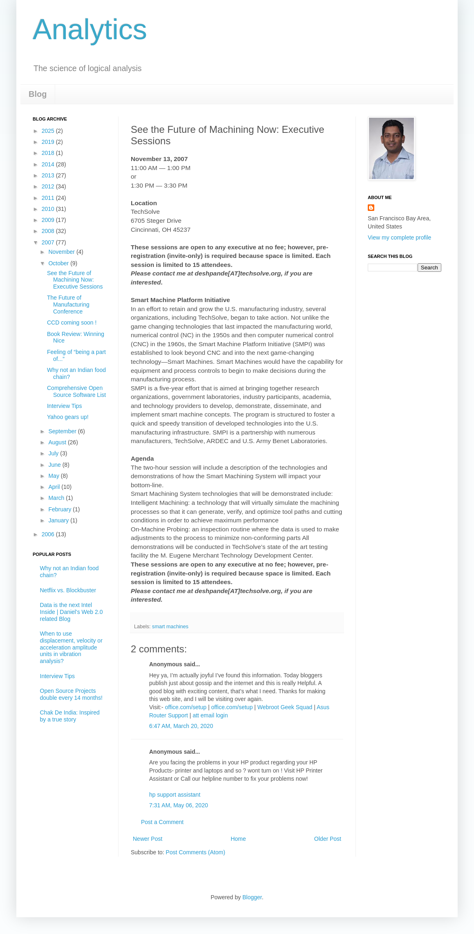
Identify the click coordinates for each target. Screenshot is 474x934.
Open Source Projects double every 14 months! (71, 694)
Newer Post (147, 838)
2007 (49, 242)
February (60, 509)
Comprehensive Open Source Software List (76, 391)
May (54, 476)
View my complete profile (399, 237)
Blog (38, 94)
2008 (49, 231)
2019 (49, 142)
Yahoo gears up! (68, 417)
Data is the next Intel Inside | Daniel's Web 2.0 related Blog (71, 612)
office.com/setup (186, 707)
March (57, 498)
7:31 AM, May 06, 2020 (178, 805)
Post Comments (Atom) (195, 852)
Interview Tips (64, 406)
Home (238, 838)
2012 (49, 186)
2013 (49, 175)
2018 (49, 153)
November (62, 252)
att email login (210, 715)
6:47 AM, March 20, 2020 (181, 726)
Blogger (252, 897)
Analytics (90, 29)
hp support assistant (174, 794)
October (59, 263)
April (54, 487)
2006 (49, 534)
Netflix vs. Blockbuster (68, 590)
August (57, 442)
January (59, 520)
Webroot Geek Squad (284, 707)
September (63, 431)
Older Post (327, 838)
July (54, 453)
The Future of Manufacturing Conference (68, 304)
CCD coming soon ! (71, 322)
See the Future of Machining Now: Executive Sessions (75, 280)
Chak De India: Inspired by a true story (70, 716)
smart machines (170, 626)
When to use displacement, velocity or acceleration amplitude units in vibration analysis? (71, 647)
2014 (49, 164)
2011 (49, 198)
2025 (49, 131)
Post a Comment (162, 822)
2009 (49, 220)
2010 (49, 209)
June (55, 464)
